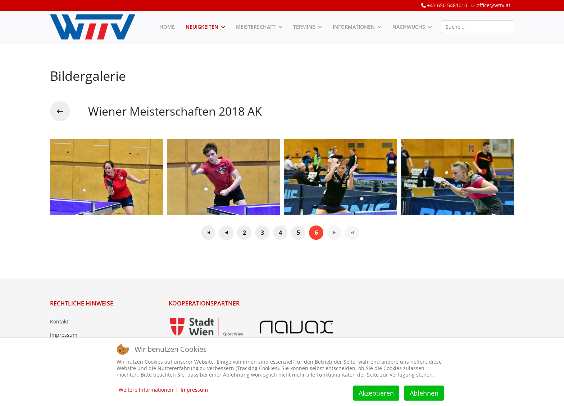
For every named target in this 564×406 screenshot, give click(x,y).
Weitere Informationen (146, 389)
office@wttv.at (493, 5)
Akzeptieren (376, 393)
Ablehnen (424, 393)
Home (167, 26)
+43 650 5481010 (447, 5)
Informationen (354, 26)
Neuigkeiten (202, 26)
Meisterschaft (256, 26)
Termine (304, 26)
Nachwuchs (408, 26)
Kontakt (59, 321)
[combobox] (477, 26)
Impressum (63, 334)
